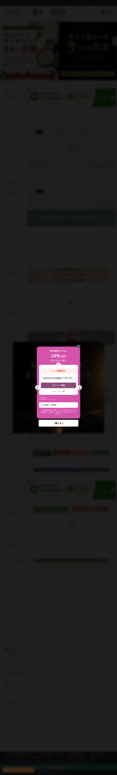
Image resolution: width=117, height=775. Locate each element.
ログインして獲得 (58, 385)
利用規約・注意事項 (49, 405)
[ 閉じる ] (58, 423)
